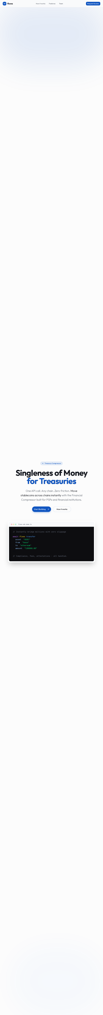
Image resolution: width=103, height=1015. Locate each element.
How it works (40, 4)
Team (61, 4)
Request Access (93, 4)
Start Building (41, 509)
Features (52, 4)
